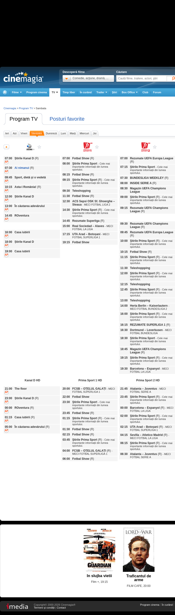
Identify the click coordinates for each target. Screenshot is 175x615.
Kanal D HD (39, 147)
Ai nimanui (22, 168)
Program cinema (36, 92)
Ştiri (114, 92)
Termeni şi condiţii (44, 607)
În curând (86, 92)
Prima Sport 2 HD (155, 147)
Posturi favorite (67, 119)
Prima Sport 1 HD (97, 147)
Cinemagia (10, 108)
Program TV (24, 119)
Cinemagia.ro (23, 77)
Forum (157, 92)
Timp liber (69, 92)
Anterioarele (6, 147)
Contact (61, 607)
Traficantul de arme (138, 578)
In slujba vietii (99, 576)
